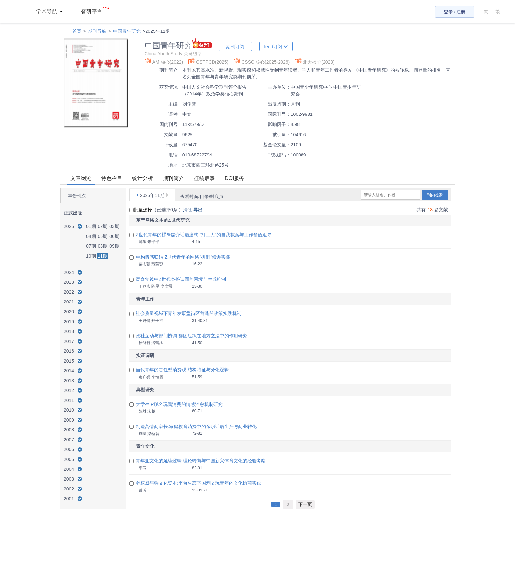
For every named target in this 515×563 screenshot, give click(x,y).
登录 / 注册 (455, 12)
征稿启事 (204, 178)
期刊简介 (173, 178)
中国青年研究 (127, 31)
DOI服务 (234, 178)
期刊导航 (97, 31)
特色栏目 (111, 178)
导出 (198, 209)
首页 (76, 31)
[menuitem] (53, 11)
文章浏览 (80, 178)
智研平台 (95, 11)
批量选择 (140, 209)
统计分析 (142, 178)
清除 (188, 209)
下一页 (305, 504)
